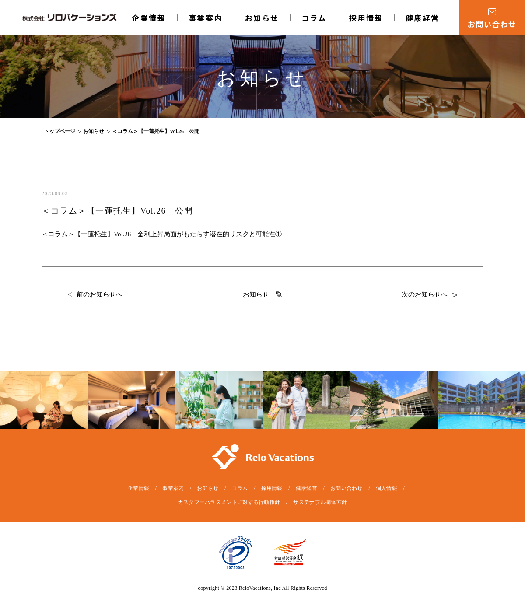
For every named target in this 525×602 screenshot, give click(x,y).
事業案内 (206, 17)
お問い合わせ (346, 488)
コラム (314, 17)
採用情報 (366, 17)
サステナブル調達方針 (320, 502)
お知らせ (262, 17)
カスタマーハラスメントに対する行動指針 (229, 502)
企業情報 (149, 17)
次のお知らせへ (429, 294)
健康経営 (423, 17)
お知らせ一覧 (262, 294)
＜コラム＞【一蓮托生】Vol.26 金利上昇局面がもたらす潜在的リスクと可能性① (162, 234)
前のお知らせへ (95, 294)
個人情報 (386, 488)
